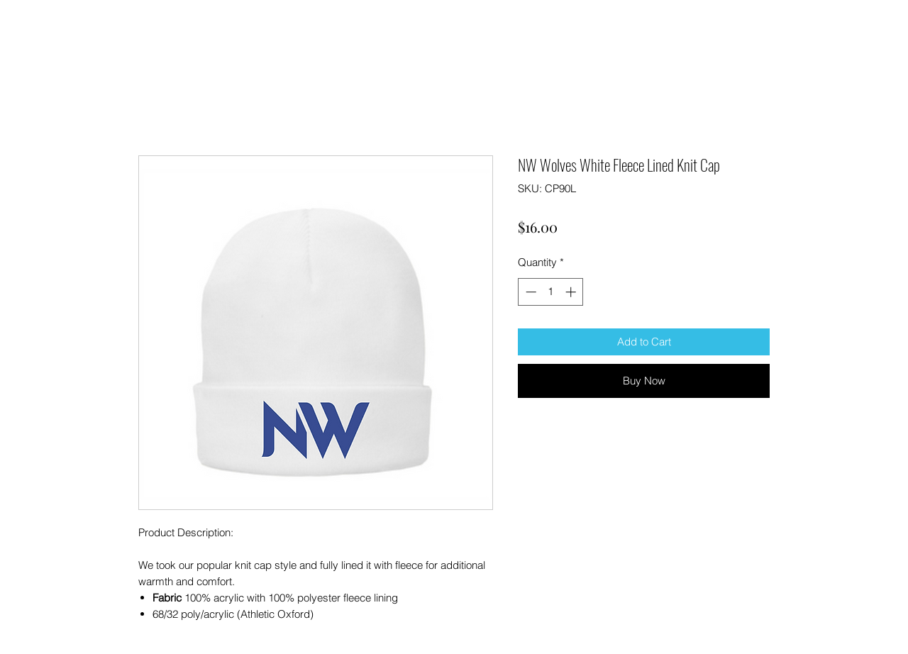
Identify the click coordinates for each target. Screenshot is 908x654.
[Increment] (572, 292)
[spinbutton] (551, 292)
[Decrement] (529, 292)
